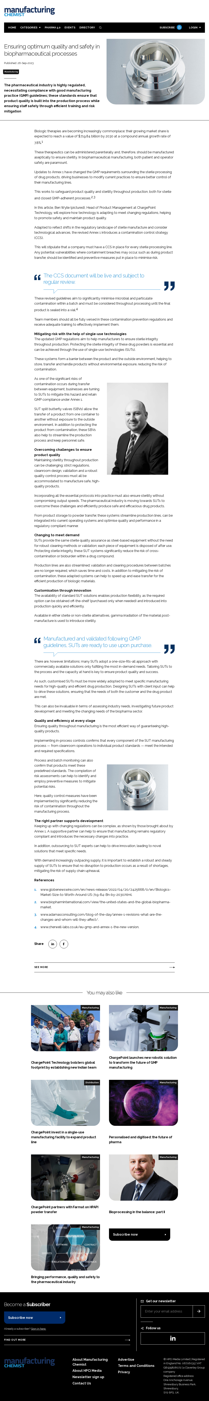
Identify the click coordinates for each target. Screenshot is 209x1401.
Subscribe (170, 28)
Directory (87, 27)
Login (193, 27)
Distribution (92, 1082)
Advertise (126, 1360)
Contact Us (81, 1383)
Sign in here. (38, 1328)
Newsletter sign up (88, 1377)
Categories (28, 27)
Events (69, 27)
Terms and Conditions (136, 1366)
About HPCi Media (87, 1371)
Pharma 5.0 (52, 27)
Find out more (15, 1339)
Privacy (124, 1372)
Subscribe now (125, 1234)
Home (12, 27)
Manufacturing (11, 72)
